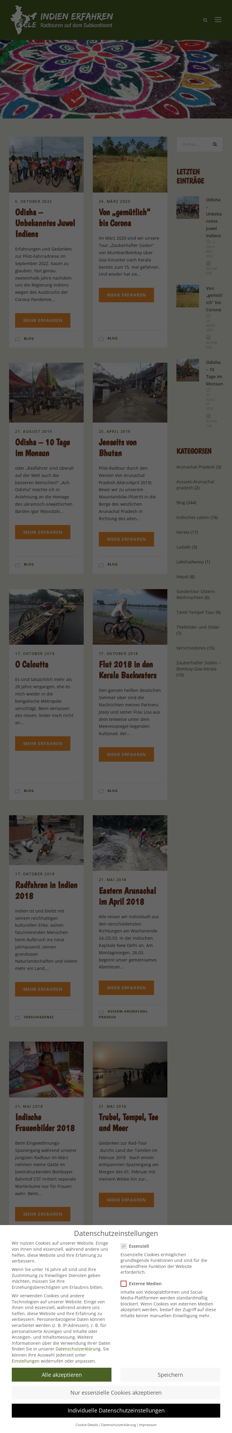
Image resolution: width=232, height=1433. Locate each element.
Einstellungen (26, 1361)
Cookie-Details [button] (87, 1425)
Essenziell (137, 1246)
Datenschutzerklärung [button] (118, 1425)
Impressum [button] (147, 1425)
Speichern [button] (170, 1374)
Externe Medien (144, 1283)
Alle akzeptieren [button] (62, 1374)
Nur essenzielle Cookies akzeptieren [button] (116, 1392)
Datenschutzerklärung (78, 1349)
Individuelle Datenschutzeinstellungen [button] (116, 1410)
